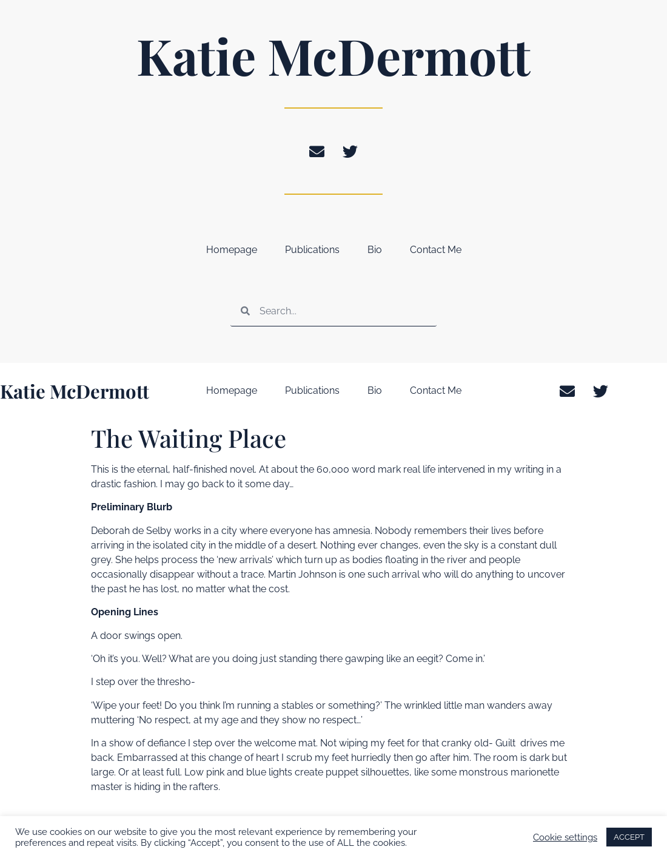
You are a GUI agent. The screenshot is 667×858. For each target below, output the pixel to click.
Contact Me (435, 249)
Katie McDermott (333, 55)
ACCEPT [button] (629, 837)
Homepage (231, 249)
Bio (374, 249)
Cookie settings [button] (565, 837)
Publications (312, 249)
